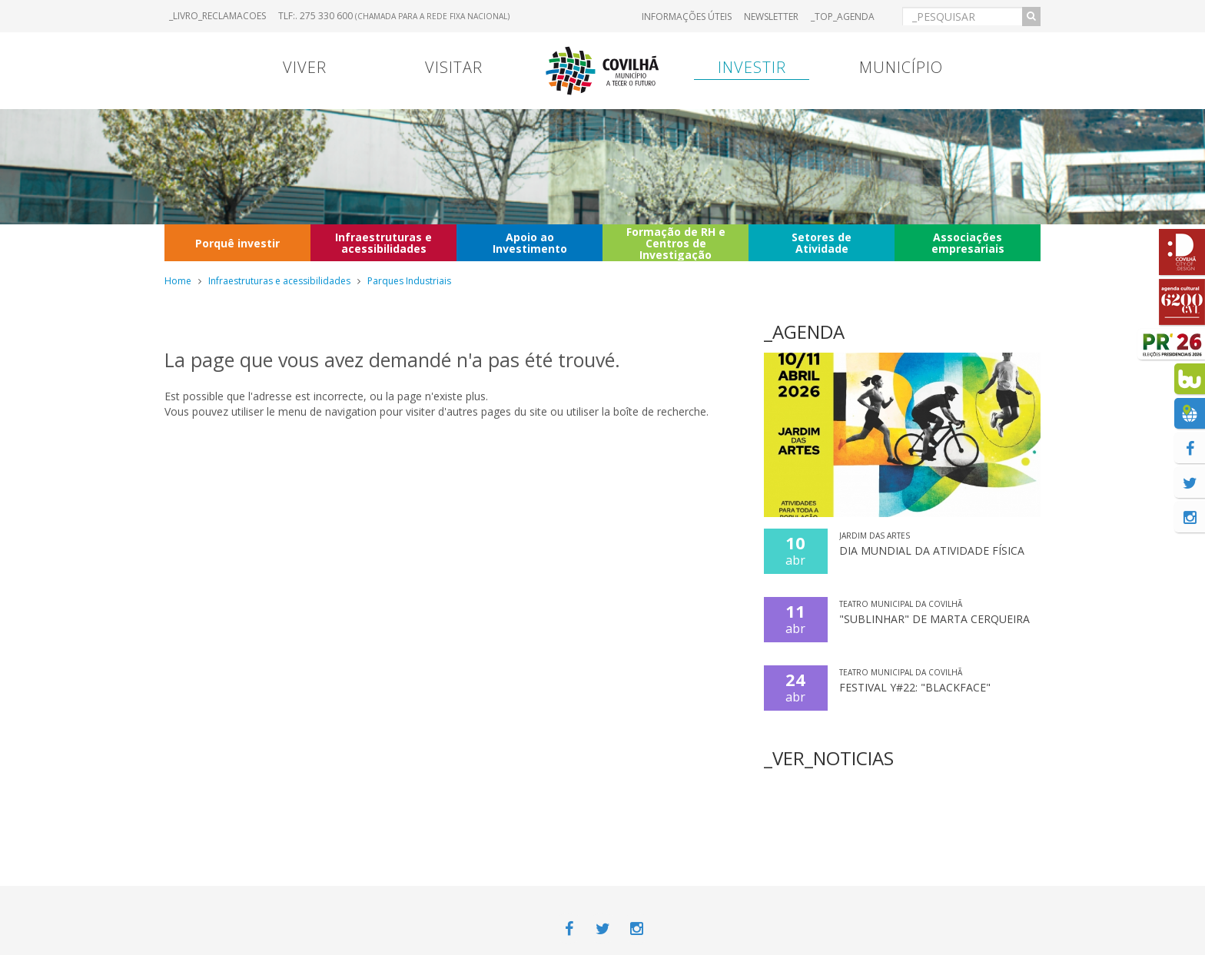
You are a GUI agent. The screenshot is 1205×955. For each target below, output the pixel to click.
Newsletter (771, 16)
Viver (305, 67)
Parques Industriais (409, 280)
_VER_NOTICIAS (829, 758)
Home (177, 280)
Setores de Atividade (821, 243)
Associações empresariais (967, 243)
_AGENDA (804, 331)
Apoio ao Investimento (530, 243)
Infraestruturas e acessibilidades (383, 243)
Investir (752, 67)
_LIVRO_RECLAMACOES (217, 15)
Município (901, 67)
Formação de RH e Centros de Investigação (675, 242)
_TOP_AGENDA (843, 16)
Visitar (454, 67)
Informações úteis (687, 16)
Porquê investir (237, 243)
